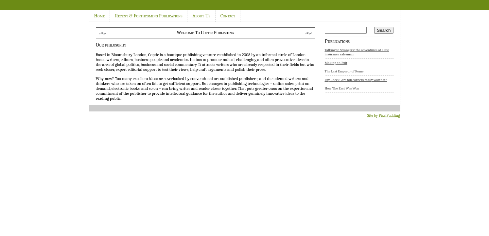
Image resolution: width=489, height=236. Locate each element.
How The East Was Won (342, 88)
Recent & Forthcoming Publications (148, 16)
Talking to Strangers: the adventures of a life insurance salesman (357, 52)
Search (384, 30)
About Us (201, 16)
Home (99, 16)
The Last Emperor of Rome (344, 71)
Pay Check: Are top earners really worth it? (356, 80)
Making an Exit (336, 63)
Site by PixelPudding (383, 115)
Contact (227, 16)
